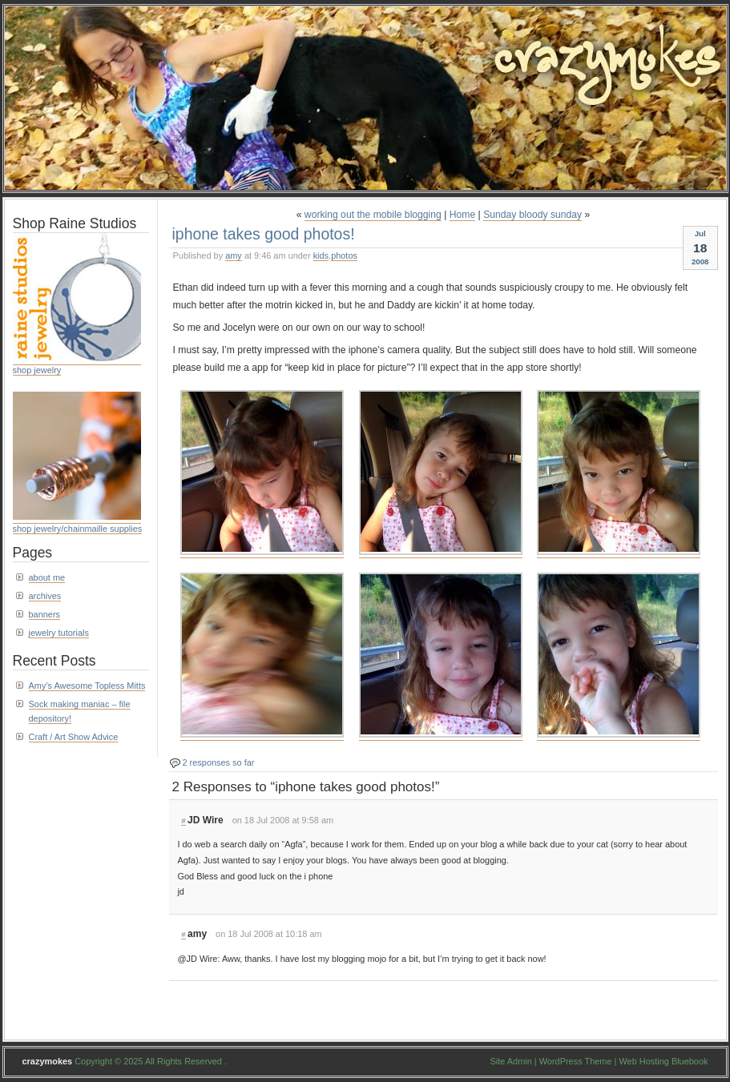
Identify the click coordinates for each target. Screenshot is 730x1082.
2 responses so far (219, 762)
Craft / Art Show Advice (74, 737)
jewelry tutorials (59, 633)
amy (233, 255)
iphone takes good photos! (263, 234)
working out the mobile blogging (373, 214)
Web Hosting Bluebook (663, 1061)
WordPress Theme (575, 1061)
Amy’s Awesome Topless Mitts (87, 685)
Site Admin (511, 1061)
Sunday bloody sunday (532, 214)
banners (45, 614)
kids (321, 255)
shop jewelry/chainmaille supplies (78, 528)
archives (45, 596)
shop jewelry (37, 370)
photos (344, 255)
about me (47, 577)
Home (462, 214)
